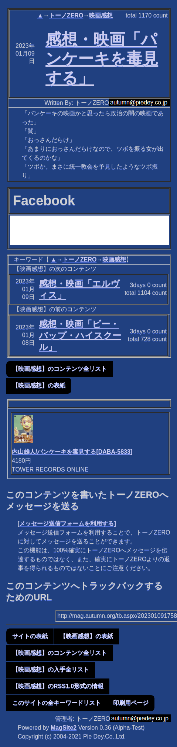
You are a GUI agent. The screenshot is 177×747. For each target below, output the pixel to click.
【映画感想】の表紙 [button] (38, 385)
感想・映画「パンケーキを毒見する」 (101, 58)
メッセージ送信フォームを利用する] (67, 523)
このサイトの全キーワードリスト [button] (56, 703)
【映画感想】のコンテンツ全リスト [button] (59, 369)
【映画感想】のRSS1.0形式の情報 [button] (57, 686)
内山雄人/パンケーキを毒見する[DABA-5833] (72, 451)
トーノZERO (66, 15)
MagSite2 (63, 727)
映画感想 (101, 15)
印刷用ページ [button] (131, 703)
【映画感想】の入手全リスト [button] (50, 669)
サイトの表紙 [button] (30, 636)
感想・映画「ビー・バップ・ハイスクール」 (80, 335)
